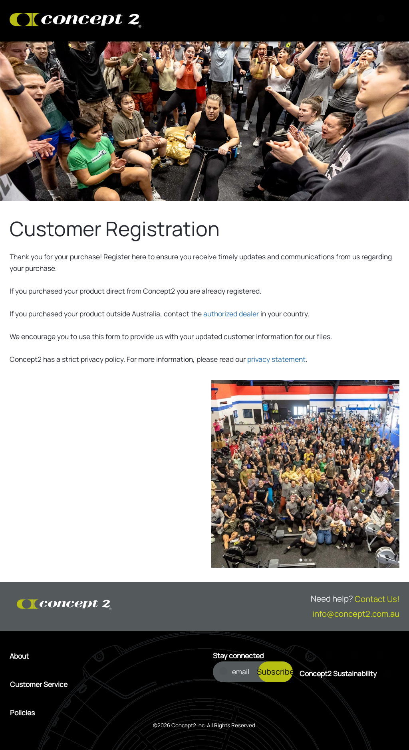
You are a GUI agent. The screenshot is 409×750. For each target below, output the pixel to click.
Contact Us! (377, 598)
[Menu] (383, 20)
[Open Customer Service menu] (103, 685)
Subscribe (275, 671)
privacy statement (276, 359)
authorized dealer (231, 313)
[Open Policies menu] (103, 713)
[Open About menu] (103, 656)
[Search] (284, 20)
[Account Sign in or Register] (350, 20)
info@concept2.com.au (355, 613)
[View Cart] (317, 20)
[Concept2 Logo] (75, 21)
